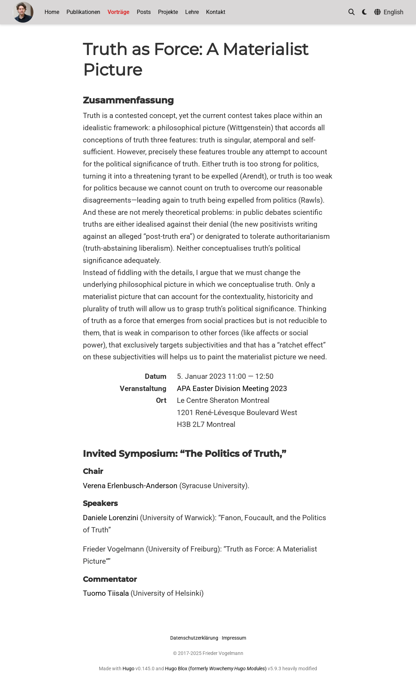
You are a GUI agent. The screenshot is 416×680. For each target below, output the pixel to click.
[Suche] (351, 12)
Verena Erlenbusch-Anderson (130, 486)
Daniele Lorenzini (110, 518)
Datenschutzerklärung (194, 638)
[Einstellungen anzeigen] (364, 12)
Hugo (128, 668)
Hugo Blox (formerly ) (216, 668)
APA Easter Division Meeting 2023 (232, 388)
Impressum (234, 638)
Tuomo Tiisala (106, 593)
